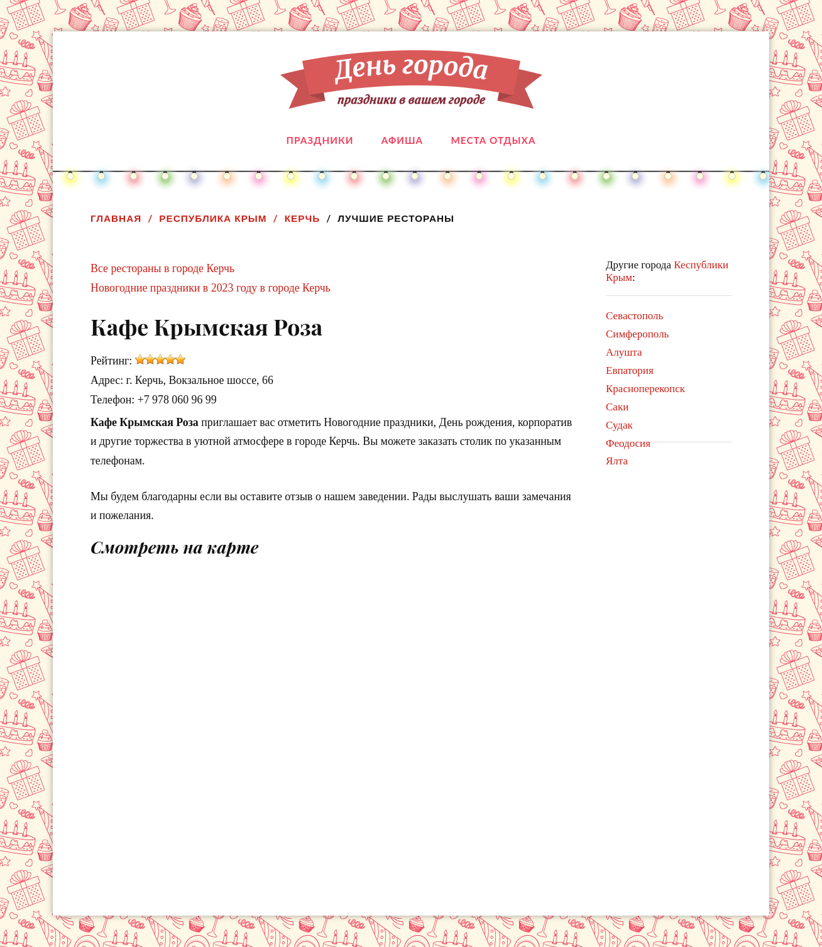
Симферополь (637, 334)
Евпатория (630, 370)
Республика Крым (212, 218)
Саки (617, 407)
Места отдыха (493, 140)
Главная (115, 218)
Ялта (617, 461)
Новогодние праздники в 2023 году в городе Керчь (210, 288)
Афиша (402, 140)
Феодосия (628, 443)
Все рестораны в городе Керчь (162, 268)
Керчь (303, 218)
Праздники (320, 140)
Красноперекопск (645, 389)
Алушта (624, 352)
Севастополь (634, 316)
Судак (619, 425)
